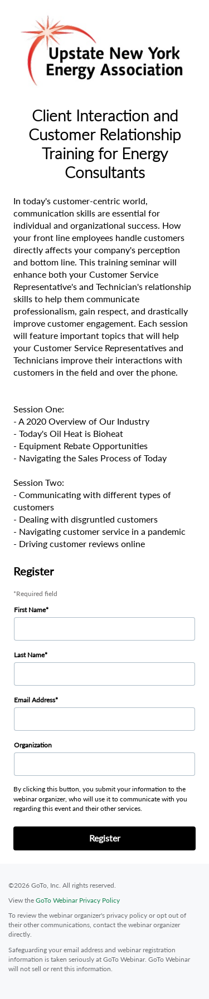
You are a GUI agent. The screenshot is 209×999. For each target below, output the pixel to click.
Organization (33, 745)
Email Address (34, 700)
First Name (30, 610)
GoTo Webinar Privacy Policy (78, 900)
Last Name (29, 655)
